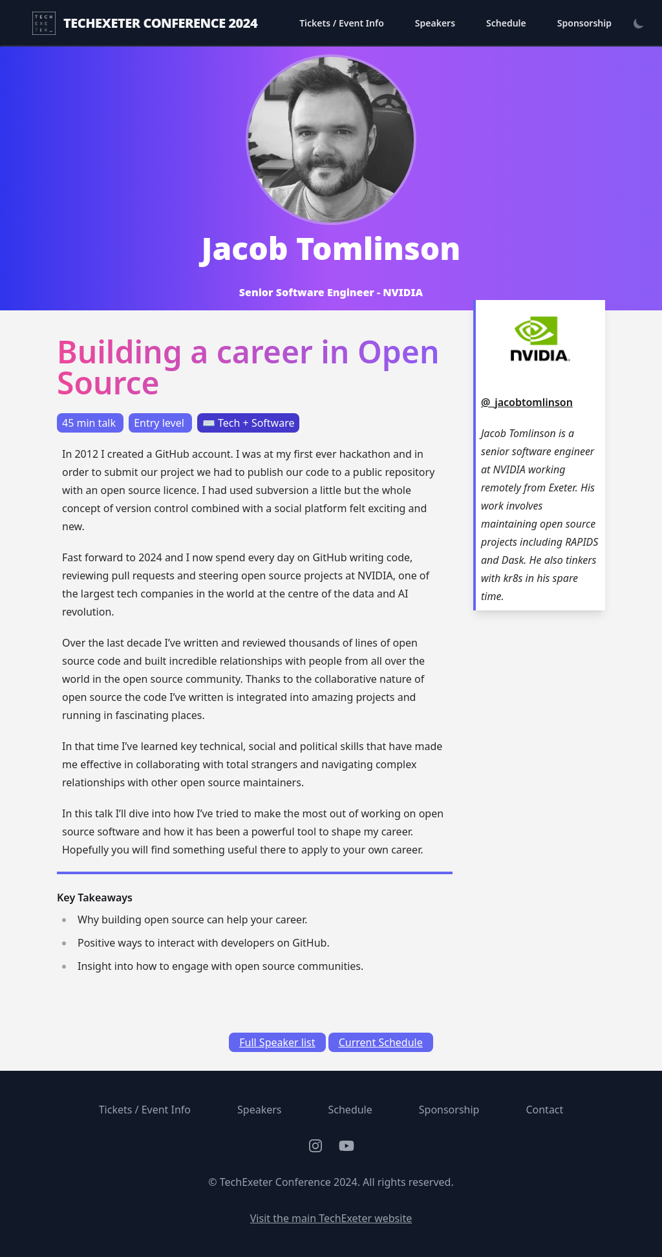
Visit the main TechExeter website (331, 1218)
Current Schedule (381, 1042)
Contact (544, 1109)
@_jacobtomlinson (527, 402)
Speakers (435, 23)
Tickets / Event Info (341, 23)
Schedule (506, 23)
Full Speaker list (277, 1042)
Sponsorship (584, 23)
